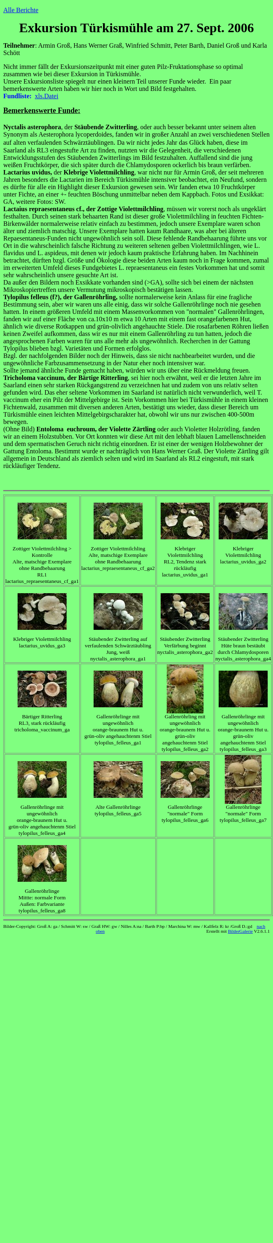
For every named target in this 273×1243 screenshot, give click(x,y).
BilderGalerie (240, 931)
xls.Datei (46, 96)
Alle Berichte (20, 10)
